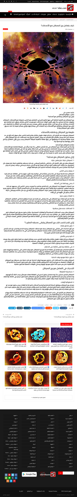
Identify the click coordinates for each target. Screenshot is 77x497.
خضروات (33, 460)
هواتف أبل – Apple (12, 435)
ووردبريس (14, 425)
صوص (70, 444)
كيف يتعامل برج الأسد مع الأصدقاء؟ (12, 317)
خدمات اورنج (32, 428)
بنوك (34, 444)
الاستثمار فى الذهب (30, 419)
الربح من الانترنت (31, 415)
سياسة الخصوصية (35, 1)
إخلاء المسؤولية (59, 1)
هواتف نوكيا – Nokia (11, 459)
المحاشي (70, 428)
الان (69, 305)
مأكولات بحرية (69, 419)
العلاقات (65, 305)
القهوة (51, 444)
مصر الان (46, 305)
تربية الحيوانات (50, 454)
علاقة (51, 305)
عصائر (70, 457)
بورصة (33, 447)
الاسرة (52, 419)
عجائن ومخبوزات (68, 454)
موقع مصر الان (40, 305)
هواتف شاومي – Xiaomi (10, 453)
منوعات (43, 14)
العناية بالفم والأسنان (48, 441)
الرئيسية (69, 14)
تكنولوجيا (61, 14)
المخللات (70, 435)
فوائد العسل (32, 463)
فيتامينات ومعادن (31, 467)
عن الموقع (52, 1)
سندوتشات (69, 441)
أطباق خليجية (69, 431)
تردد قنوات (32, 457)
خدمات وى (32, 435)
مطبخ (49, 14)
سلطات (70, 447)
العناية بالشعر (50, 438)
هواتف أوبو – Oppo (12, 438)
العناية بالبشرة (50, 435)
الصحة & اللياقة (50, 428)
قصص (70, 467)
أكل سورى (69, 422)
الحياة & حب (35, 14)
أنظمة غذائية (50, 415)
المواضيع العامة (19, 14)
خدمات (54, 14)
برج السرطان (59, 305)
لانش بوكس (69, 460)
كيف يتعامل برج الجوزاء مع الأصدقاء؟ (64, 317)
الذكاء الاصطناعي (12, 428)
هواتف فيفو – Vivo (12, 456)
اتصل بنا (29, 1)
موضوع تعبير (50, 467)
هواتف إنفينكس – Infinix (10, 441)
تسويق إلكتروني (12, 431)
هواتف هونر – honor (11, 465)
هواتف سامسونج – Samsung (13, 448)
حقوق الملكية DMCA (44, 1)
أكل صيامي (69, 425)
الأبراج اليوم (5, 29)
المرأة (28, 14)
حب (55, 305)
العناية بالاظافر (50, 431)
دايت (52, 460)
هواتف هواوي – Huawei (10, 462)
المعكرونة (69, 438)
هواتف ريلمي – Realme (11, 444)
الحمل (52, 422)
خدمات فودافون (31, 431)
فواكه (70, 463)
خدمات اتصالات (31, 438)
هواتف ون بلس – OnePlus (10, 469)
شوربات (70, 451)
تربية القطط (51, 457)
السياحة (51, 451)
